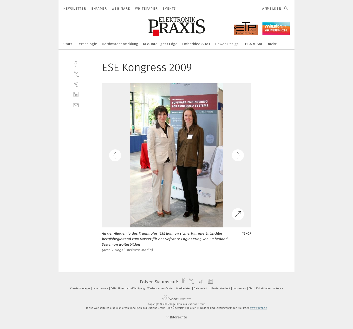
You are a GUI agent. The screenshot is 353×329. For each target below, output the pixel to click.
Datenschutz (201, 288)
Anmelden (271, 8)
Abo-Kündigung (135, 288)
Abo (251, 288)
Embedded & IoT (196, 44)
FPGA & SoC (253, 44)
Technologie (87, 44)
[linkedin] (76, 94)
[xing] (76, 84)
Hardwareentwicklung (120, 44)
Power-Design (227, 44)
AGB (113, 288)
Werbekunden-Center (160, 288)
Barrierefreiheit (221, 288)
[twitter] (76, 74)
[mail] (76, 105)
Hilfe (121, 288)
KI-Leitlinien (263, 288)
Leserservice (101, 288)
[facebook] (76, 64)
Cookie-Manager (80, 288)
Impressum (240, 288)
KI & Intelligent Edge (160, 44)
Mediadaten (184, 288)
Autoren (278, 288)
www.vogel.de (258, 308)
